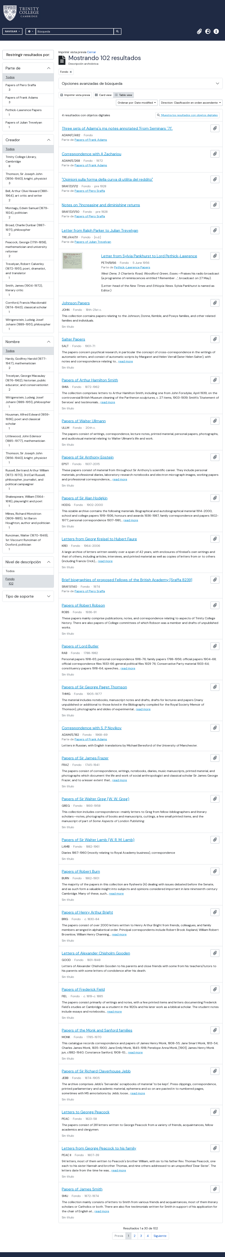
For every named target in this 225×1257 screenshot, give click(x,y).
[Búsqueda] (75, 31)
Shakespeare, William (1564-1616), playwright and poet (25, 501)
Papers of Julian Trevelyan (23, 124)
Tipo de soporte (20, 596)
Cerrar (91, 52)
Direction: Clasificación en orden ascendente (189, 102)
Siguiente (160, 1236)
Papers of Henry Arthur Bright (87, 912)
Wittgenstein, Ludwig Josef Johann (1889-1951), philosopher (28, 324)
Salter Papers (73, 339)
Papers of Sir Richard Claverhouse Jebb (96, 1071)
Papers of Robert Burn (81, 871)
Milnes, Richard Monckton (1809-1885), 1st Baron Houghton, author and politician (27, 520)
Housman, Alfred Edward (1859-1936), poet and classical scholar (27, 421)
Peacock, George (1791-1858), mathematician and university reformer (26, 249)
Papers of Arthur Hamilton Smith (90, 380)
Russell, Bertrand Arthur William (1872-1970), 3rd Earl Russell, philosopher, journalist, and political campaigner (27, 479)
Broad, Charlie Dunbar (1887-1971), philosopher (25, 230)
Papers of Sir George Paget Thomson (94, 687)
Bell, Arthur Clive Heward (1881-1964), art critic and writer (26, 196)
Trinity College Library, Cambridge (20, 161)
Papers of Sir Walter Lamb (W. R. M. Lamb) (98, 839)
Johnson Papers (76, 303)
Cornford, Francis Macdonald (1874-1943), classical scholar (26, 307)
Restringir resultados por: (28, 54)
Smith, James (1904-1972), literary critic (24, 290)
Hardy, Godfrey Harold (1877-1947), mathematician (26, 363)
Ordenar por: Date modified (136, 102)
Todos (10, 77)
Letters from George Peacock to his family (99, 1148)
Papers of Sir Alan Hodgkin (84, 498)
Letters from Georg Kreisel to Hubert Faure (99, 539)
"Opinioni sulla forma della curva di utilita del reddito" (107, 179)
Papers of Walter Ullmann (84, 421)
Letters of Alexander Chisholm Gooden (96, 953)
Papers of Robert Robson (83, 605)
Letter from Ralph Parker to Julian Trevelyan (100, 230)
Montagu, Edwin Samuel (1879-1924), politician (27, 213)
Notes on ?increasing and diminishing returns (101, 205)
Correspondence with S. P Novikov (92, 728)
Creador (13, 139)
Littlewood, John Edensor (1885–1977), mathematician (25, 441)
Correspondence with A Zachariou (91, 154)
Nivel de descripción (23, 561)
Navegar (11, 31)
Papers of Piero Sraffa (20, 87)
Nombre (13, 341)
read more (125, 361)
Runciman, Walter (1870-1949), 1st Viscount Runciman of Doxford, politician (26, 542)
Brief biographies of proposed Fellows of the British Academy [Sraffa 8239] (127, 579)
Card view (103, 95)
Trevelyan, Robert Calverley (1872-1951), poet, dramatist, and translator (25, 270)
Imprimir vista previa (75, 95)
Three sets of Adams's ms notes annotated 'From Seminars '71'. (117, 128)
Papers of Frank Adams (21, 100)
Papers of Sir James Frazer (85, 758)
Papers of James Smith (82, 1189)
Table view (123, 95)
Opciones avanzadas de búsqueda (92, 83)
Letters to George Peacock (86, 1112)
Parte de (13, 68)
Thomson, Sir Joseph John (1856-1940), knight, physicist (26, 179)
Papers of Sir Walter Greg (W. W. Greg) (95, 799)
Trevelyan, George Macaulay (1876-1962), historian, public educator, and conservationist (26, 382)
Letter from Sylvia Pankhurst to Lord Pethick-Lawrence (149, 256)
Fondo (16, 581)
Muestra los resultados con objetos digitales (187, 115)
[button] (199, 31)
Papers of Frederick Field (83, 989)
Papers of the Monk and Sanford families (97, 1030)
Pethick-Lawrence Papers (23, 112)
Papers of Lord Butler (80, 646)
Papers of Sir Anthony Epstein (88, 457)
